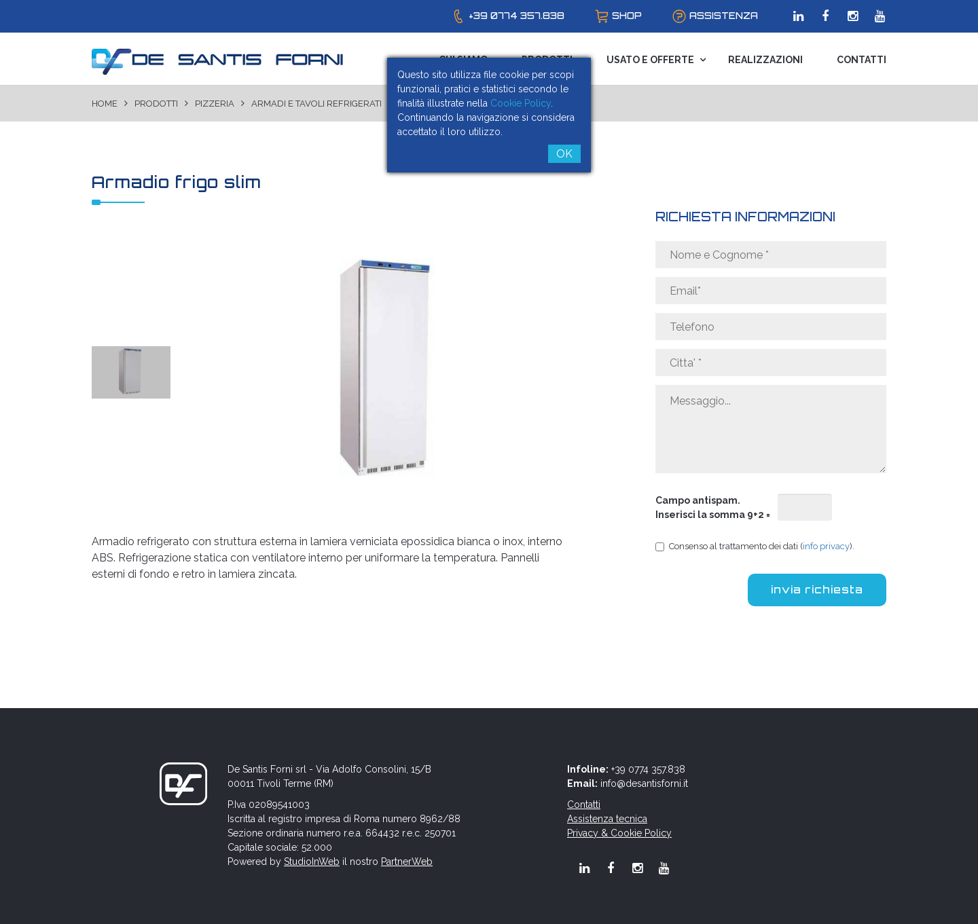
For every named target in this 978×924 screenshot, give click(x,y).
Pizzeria (214, 103)
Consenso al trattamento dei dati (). (754, 546)
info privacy (826, 546)
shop (627, 15)
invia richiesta (817, 589)
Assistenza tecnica (607, 818)
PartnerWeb (407, 861)
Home (104, 103)
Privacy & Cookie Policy (619, 833)
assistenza (723, 15)
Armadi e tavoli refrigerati (316, 103)
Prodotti (156, 103)
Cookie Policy (520, 103)
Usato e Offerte (650, 59)
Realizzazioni (765, 59)
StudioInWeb (312, 861)
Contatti (861, 59)
